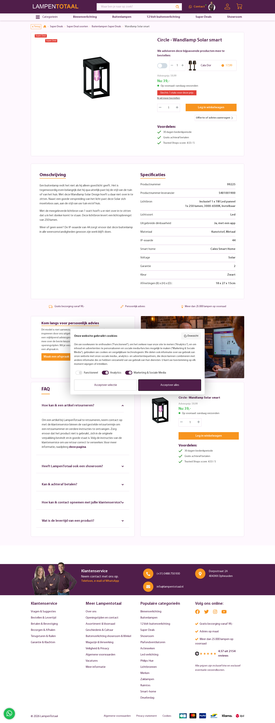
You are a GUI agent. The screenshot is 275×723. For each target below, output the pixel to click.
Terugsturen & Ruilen (43, 636)
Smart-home (148, 691)
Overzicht (191, 336)
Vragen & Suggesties (43, 611)
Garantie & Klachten (43, 642)
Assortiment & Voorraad (100, 623)
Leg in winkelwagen (211, 107)
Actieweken (147, 648)
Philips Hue (147, 660)
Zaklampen (147, 679)
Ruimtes (145, 685)
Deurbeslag (147, 697)
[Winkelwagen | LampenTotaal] (239, 7)
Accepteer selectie (105, 385)
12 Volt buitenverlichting (155, 623)
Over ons (91, 611)
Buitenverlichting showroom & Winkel (108, 636)
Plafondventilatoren (152, 642)
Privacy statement (146, 716)
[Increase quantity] (177, 108)
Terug (36, 26)
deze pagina (77, 447)
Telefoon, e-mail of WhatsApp (100, 581)
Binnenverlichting (150, 611)
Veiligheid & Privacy (97, 648)
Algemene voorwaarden (100, 654)
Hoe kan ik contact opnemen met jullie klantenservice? (83, 505)
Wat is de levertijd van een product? (83, 525)
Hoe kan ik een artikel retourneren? (83, 405)
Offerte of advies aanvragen (214, 117)
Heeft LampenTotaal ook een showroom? (83, 466)
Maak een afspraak (56, 356)
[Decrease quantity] (160, 108)
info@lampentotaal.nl (170, 586)
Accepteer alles (169, 385)
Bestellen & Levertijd (43, 617)
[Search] (177, 6)
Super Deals (147, 630)
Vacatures (92, 660)
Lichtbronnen (148, 667)
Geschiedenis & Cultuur (99, 630)
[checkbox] (86, 373)
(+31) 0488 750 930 (168, 573)
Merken (144, 673)
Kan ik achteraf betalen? (83, 485)
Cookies (166, 716)
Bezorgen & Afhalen (43, 630)
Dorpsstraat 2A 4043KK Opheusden (221, 574)
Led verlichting (149, 654)
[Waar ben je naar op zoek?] (135, 6)
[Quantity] (169, 108)
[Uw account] (227, 6)
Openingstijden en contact (102, 617)
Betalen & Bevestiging (44, 623)
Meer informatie (96, 667)
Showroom (147, 636)
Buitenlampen (148, 617)
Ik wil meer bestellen (168, 98)
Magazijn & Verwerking (99, 642)
